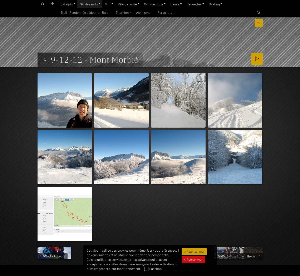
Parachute (165, 12)
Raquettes (194, 4)
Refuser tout (194, 259)
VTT (108, 4)
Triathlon (122, 12)
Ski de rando (89, 4)
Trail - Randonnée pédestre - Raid (84, 12)
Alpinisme (143, 12)
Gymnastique (153, 4)
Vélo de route (127, 4)
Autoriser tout (195, 251)
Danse (174, 4)
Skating (214, 4)
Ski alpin (67, 4)
